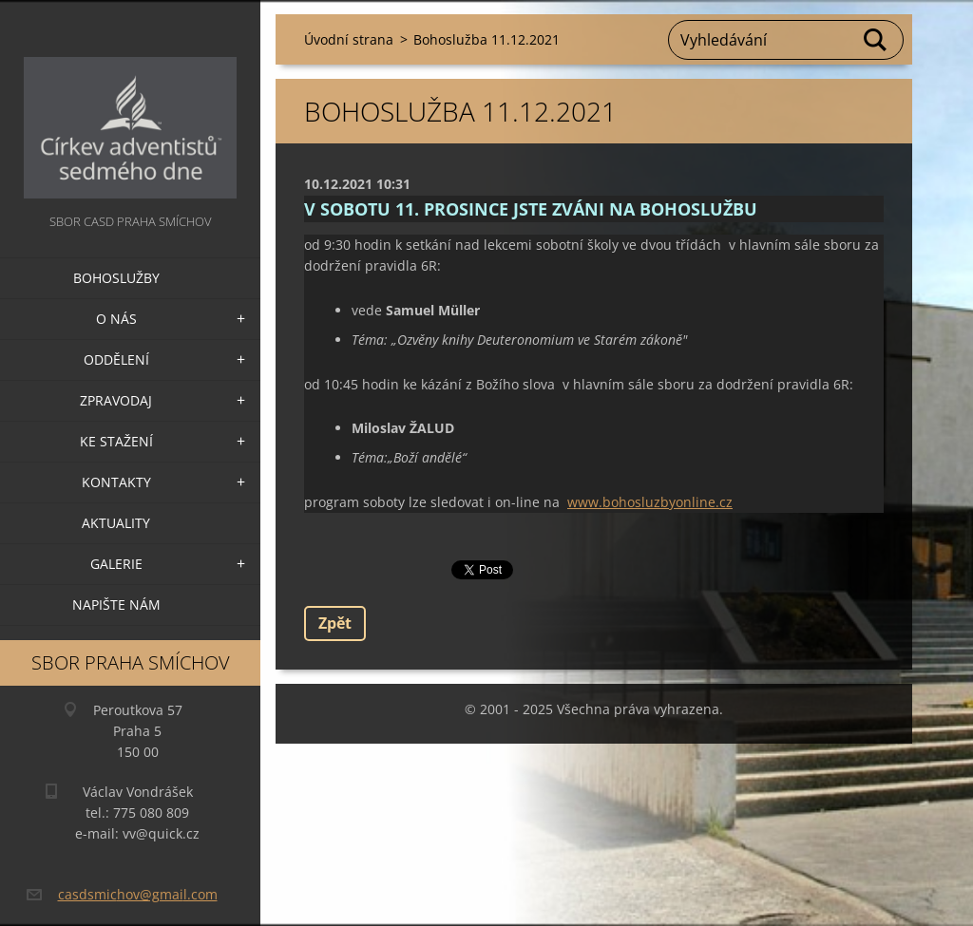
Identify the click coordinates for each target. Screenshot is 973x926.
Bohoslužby (116, 278)
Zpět (335, 623)
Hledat (876, 40)
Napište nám (116, 604)
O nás (116, 319)
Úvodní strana (348, 39)
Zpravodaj (116, 400)
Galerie (116, 564)
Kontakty (116, 482)
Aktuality (116, 523)
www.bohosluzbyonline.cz (650, 502)
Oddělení (116, 359)
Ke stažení (116, 441)
